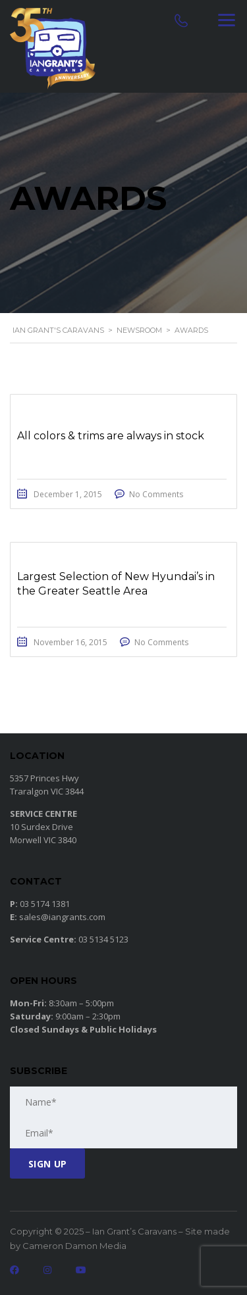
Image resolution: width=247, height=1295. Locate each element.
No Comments (156, 494)
